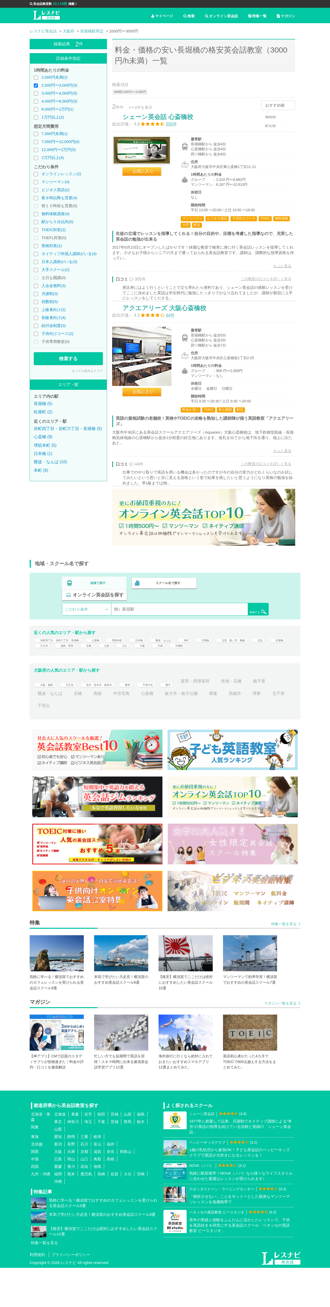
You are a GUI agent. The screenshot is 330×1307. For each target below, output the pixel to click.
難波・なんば (198, 657)
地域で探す (98, 608)
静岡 (71, 1176)
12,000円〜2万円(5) (59, 149)
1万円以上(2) (53, 117)
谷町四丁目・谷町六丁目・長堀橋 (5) (68, 428)
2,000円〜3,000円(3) (59, 85)
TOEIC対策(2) (54, 229)
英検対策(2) (52, 245)
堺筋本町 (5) (45, 445)
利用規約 (37, 1294)
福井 (110, 1183)
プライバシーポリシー (71, 1294)
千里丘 (67, 745)
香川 (71, 1205)
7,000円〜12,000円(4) (60, 141)
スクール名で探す (166, 608)
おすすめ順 (275, 105)
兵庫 (71, 1190)
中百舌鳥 (145, 732)
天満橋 (248, 657)
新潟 (58, 1183)
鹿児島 (86, 1213)
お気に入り (148, 176)
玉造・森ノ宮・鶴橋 (56, 669)
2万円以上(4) (53, 157)
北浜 (90, 669)
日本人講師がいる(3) (59, 261)
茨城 (114, 1161)
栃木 (141, 1161)
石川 (84, 1183)
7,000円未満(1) (55, 133)
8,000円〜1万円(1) (57, 109)
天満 (268, 669)
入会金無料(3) (53, 285)
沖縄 (58, 1220)
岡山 (71, 1198)
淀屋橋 (112, 669)
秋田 (101, 1153)
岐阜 (97, 1176)
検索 (189, 16)
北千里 (44, 745)
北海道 (60, 1153)
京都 (84, 1190)
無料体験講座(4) (55, 214)
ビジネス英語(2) (55, 190)
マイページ (162, 16)
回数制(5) (50, 301)
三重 (84, 1176)
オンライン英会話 (221, 16)
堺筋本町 (143, 657)
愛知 (58, 1176)
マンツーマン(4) (55, 182)
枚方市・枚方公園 (204, 732)
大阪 (248, 669)
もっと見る (277, 271)
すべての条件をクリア (87, 371)
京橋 (189, 669)
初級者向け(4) (53, 317)
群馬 (127, 1161)
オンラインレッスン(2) (61, 174)
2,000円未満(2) (55, 77)
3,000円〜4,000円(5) (59, 93)
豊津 (150, 720)
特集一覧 (257, 16)
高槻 (121, 732)
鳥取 (97, 1198)
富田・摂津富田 (227, 720)
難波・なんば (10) (50, 462)
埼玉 (88, 1161)
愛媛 (58, 1205)
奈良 (110, 1190)
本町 (226, 657)
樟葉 (237, 732)
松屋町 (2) (43, 412)
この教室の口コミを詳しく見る (260, 284)
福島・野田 (163, 669)
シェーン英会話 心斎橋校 (163, 122)
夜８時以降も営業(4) (59, 198)
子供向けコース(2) (57, 333)
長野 (71, 1183)
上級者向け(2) (53, 309)
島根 (110, 1198)
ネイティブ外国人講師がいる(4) (69, 253)
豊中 (198, 720)
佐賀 (114, 1213)
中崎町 (44, 681)
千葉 (101, 1161)
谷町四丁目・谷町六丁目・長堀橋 (69, 657)
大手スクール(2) (55, 269)
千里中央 (174, 720)
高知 (84, 1205)
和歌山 (125, 1190)
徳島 (97, 1205)
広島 (58, 1198)
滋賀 (97, 1190)
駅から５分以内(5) (57, 222)
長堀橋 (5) (43, 403)
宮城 (114, 1153)
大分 (127, 1213)
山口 (84, 1198)
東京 (58, 1161)
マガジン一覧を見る (280, 1042)
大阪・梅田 (48, 720)
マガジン (286, 16)
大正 (229, 669)
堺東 (280, 732)
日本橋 (169, 657)
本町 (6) (41, 470)
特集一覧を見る (283, 963)
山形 (127, 1153)
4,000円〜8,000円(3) (59, 101)
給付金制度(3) (53, 325)
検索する (68, 358)
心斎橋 (117, 657)
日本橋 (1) (43, 453)
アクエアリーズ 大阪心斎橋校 (170, 326)
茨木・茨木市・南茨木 (114, 720)
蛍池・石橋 (263, 720)
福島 (141, 1153)
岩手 (88, 1153)
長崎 (101, 1213)
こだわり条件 (76, 622)
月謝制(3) (50, 293)
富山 (97, 1183)
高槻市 (258, 732)
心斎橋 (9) (43, 437)
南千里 (44, 732)
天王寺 (136, 669)
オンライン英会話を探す (235, 608)
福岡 (58, 1213)
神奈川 (73, 1161)
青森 (75, 1153)
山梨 (58, 1168)
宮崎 (141, 1213)
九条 (209, 669)
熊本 (71, 1213)
